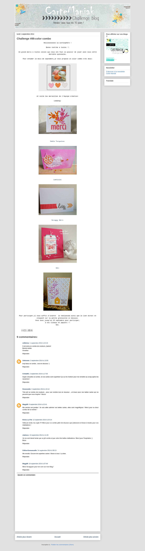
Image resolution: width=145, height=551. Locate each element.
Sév (57, 268)
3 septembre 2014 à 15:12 (40, 389)
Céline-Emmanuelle (30, 450)
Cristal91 (26, 374)
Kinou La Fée (27, 420)
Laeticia (57, 180)
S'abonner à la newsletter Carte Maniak (115, 72)
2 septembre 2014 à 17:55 (39, 374)
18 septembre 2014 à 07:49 (38, 464)
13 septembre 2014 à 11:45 (38, 435)
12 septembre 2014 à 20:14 (42, 420)
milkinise (26, 343)
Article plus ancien (91, 537)
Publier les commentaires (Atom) (62, 545)
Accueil (57, 537)
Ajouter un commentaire (26, 475)
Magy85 (25, 404)
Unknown (26, 360)
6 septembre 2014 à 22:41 (38, 404)
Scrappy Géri (57, 220)
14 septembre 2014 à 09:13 (46, 450)
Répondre (26, 353)
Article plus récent (24, 537)
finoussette (27, 389)
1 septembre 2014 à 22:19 (39, 343)
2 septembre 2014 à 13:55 (39, 360)
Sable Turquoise (57, 141)
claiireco (26, 435)
